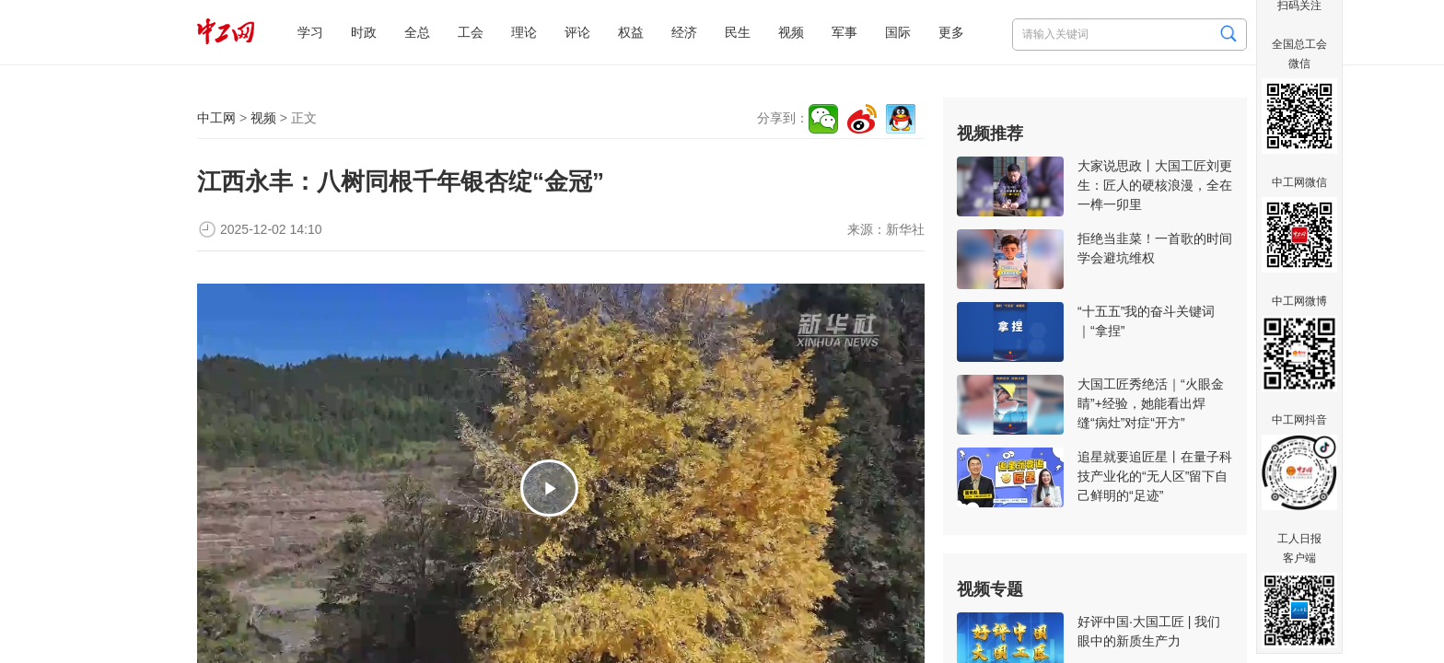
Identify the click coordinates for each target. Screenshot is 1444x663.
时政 (364, 32)
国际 (898, 32)
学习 (310, 32)
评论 (577, 32)
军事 (844, 32)
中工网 (216, 117)
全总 (417, 32)
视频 (791, 32)
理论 (524, 32)
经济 (684, 32)
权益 (631, 32)
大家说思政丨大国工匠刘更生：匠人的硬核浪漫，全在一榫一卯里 (1154, 185)
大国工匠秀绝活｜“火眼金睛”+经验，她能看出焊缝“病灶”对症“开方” (1150, 403)
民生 (738, 32)
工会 (470, 32)
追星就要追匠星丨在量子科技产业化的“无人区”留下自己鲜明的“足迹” (1154, 476)
